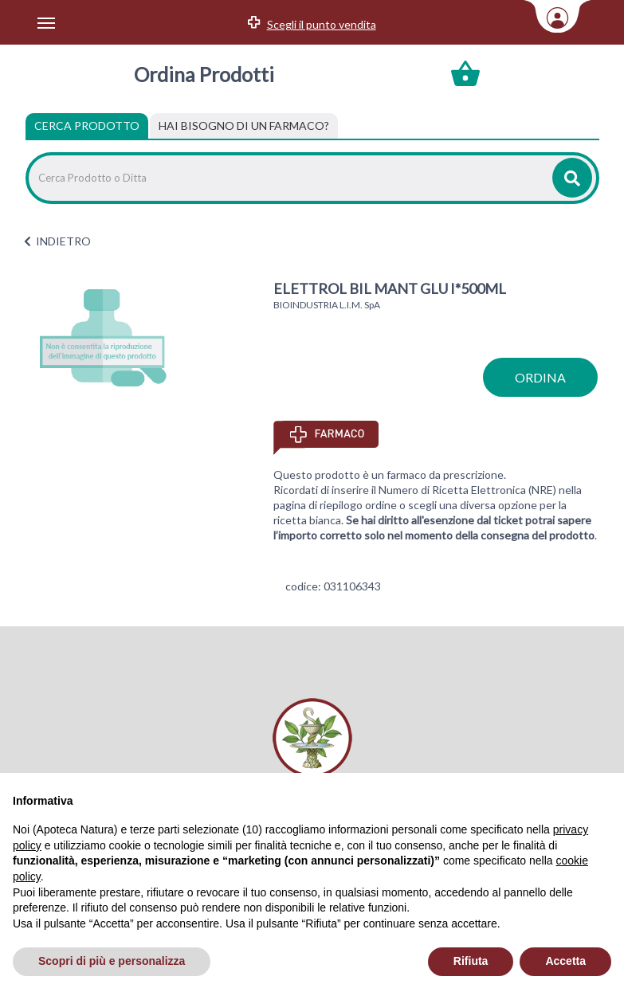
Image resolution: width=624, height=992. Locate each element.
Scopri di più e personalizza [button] (111, 961)
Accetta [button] (565, 961)
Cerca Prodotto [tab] (86, 125)
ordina (540, 377)
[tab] (244, 126)
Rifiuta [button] (471, 961)
